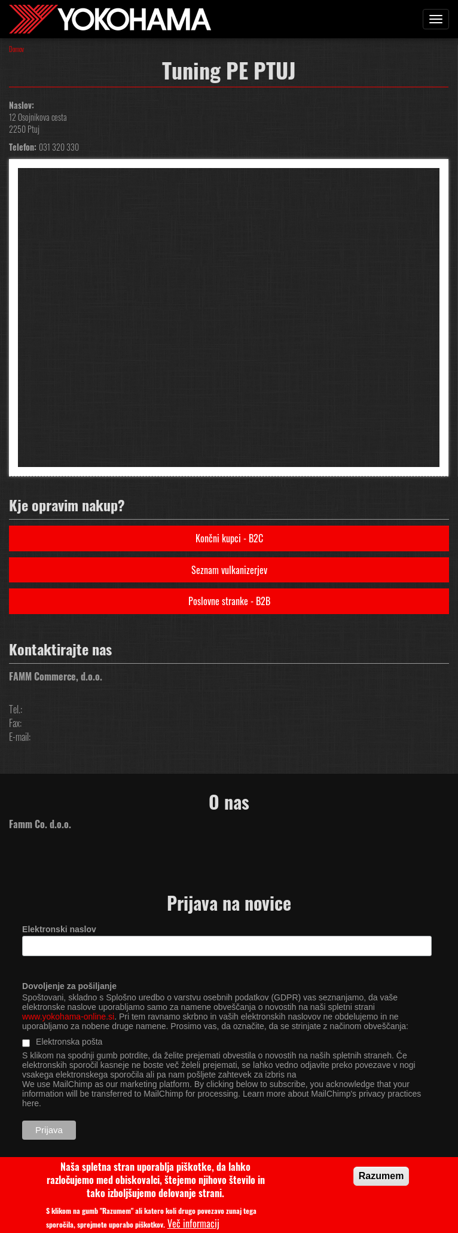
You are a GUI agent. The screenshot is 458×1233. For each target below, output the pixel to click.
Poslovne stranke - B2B (229, 601)
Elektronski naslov (59, 929)
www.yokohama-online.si (68, 1016)
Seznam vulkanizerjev (229, 570)
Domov (16, 49)
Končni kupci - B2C (229, 538)
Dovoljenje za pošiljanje (69, 986)
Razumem (381, 1180)
